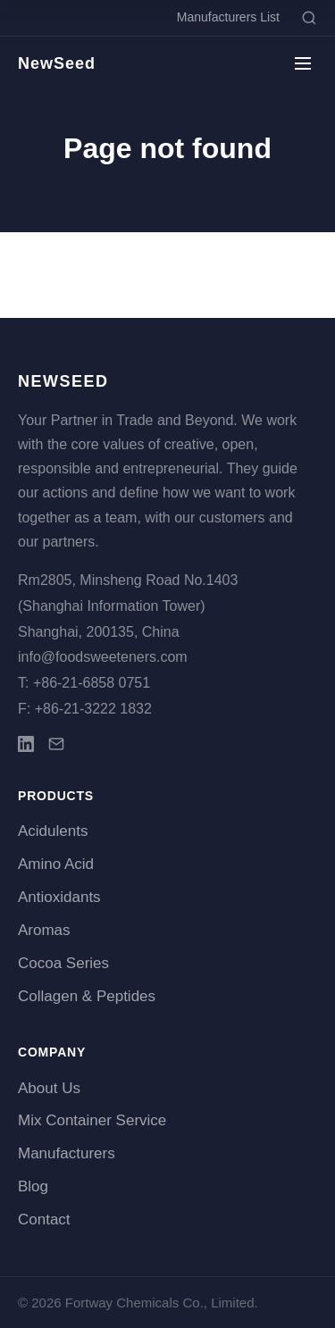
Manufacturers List (228, 17)
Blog (33, 1186)
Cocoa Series (63, 963)
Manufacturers (66, 1153)
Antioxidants (59, 897)
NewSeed (57, 63)
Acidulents (53, 831)
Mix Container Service (92, 1120)
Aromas (44, 930)
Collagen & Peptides (86, 996)
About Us (49, 1088)
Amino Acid (56, 864)
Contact (44, 1219)
